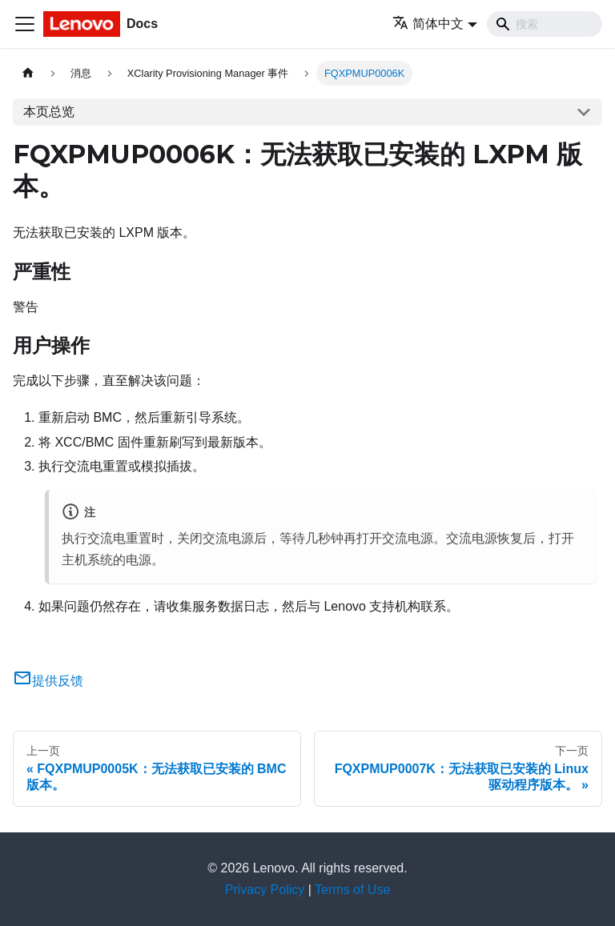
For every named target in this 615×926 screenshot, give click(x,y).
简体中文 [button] (428, 23)
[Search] (544, 24)
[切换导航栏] (25, 24)
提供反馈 (48, 680)
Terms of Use (352, 889)
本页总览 (48, 111)
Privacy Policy (265, 889)
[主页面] (28, 73)
